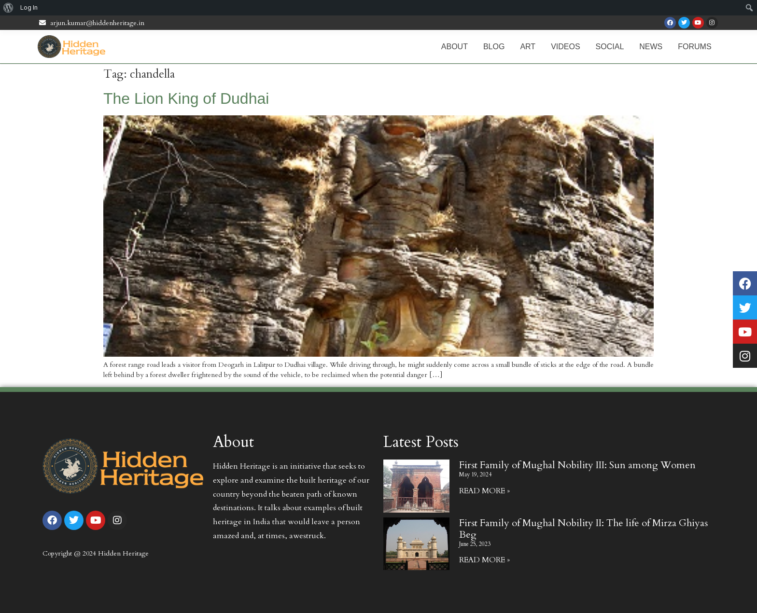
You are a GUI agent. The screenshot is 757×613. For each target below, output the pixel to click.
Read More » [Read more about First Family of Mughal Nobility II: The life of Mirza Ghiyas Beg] (484, 560)
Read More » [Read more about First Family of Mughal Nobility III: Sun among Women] (484, 491)
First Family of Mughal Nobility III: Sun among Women (577, 465)
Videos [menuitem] (565, 46)
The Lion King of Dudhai (186, 98)
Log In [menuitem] (29, 7)
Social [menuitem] (610, 46)
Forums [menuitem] (694, 46)
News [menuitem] (650, 46)
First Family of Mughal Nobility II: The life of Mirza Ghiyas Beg (583, 528)
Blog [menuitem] (494, 46)
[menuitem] (8, 7)
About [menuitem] (454, 46)
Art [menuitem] (527, 46)
